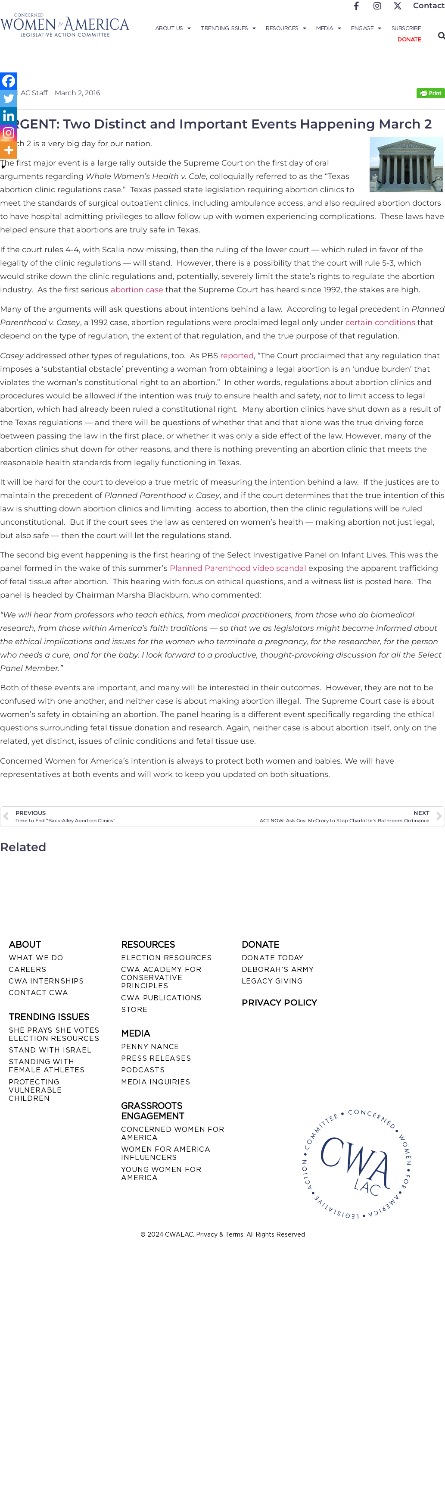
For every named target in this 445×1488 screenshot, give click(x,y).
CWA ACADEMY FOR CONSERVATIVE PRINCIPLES (161, 977)
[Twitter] (8, 98)
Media (328, 28)
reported (237, 355)
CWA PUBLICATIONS (161, 998)
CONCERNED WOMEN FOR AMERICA (172, 1133)
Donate (409, 39)
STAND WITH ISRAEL (50, 1050)
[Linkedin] (8, 115)
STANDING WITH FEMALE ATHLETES (47, 1066)
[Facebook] (8, 81)
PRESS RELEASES (156, 1058)
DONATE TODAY (273, 958)
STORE (134, 1010)
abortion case (137, 289)
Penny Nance (150, 1047)
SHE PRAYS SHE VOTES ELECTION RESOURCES (54, 1034)
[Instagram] (8, 132)
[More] (8, 150)
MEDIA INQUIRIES (155, 1082)
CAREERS (28, 969)
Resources (286, 28)
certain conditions (380, 322)
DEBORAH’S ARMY (278, 969)
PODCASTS (143, 1070)
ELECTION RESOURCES (166, 958)
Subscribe (406, 28)
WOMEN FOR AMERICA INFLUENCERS (166, 1153)
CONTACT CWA (38, 993)
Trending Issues (228, 28)
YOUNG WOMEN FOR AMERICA (161, 1173)
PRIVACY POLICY (279, 1002)
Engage (366, 28)
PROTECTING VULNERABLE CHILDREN (35, 1090)
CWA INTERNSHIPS (46, 981)
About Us (173, 28)
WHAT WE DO (36, 958)
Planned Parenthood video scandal (238, 568)
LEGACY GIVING (272, 981)
